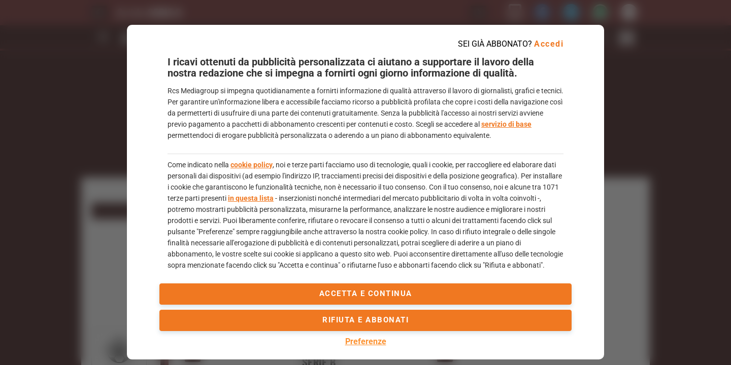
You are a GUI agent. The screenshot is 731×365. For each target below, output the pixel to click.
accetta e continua (365, 293)
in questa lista (251, 198)
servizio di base (506, 124)
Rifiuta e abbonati (365, 319)
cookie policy (251, 165)
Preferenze (365, 341)
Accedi (548, 44)
